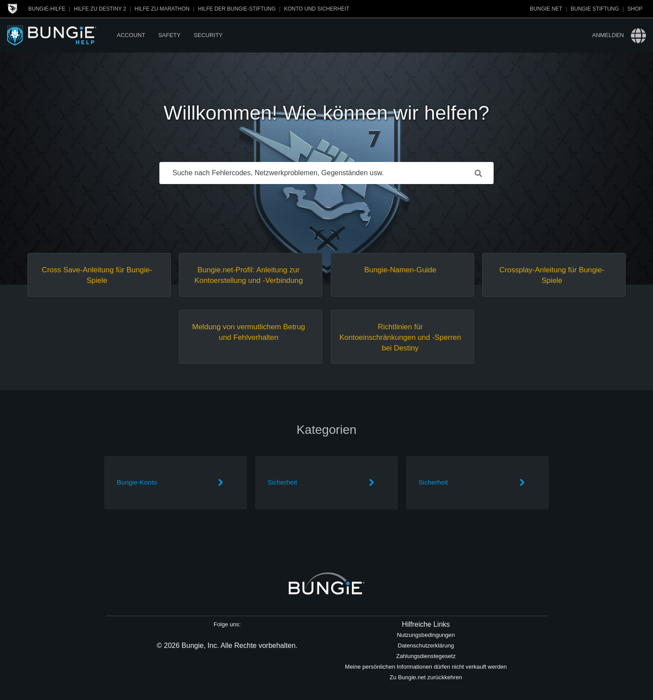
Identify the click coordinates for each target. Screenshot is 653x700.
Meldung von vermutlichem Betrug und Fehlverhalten (248, 332)
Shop (634, 9)
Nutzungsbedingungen (426, 635)
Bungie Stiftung (595, 9)
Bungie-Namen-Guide (400, 270)
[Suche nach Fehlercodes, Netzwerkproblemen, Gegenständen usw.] (326, 173)
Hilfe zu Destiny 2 (100, 9)
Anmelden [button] (608, 35)
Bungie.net (546, 9)
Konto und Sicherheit (316, 9)
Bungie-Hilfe (46, 9)
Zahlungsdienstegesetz (426, 656)
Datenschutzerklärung (426, 645)
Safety (169, 35)
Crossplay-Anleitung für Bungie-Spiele (551, 275)
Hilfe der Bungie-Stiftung (237, 9)
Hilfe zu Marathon (162, 9)
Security (208, 35)
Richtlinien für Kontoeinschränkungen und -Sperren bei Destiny (400, 337)
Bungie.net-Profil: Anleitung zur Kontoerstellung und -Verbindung (248, 275)
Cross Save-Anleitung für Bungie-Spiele (97, 275)
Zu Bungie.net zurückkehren (426, 677)
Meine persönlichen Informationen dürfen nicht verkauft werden (426, 666)
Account (131, 35)
